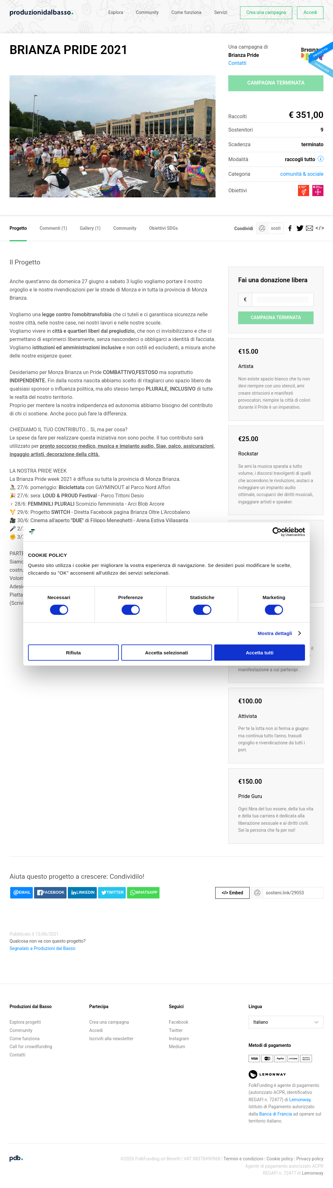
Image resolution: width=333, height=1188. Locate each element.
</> (318, 228)
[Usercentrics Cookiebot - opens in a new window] (277, 532)
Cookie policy (279, 1158)
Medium (177, 1046)
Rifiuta (73, 652)
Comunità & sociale (301, 174)
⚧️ (13, 512)
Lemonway (299, 1099)
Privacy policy (309, 1158)
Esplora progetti (25, 1022)
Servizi (220, 12)
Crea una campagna (266, 12)
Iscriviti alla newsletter (111, 1038)
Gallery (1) (90, 228)
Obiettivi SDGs (163, 228)
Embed (232, 892)
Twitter (176, 1030)
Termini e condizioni (243, 1158)
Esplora (115, 12)
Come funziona (186, 12)
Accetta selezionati (166, 652)
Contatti (237, 63)
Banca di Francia (275, 1113)
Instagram (179, 1038)
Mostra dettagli (275, 633)
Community (147, 12)
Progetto (18, 228)
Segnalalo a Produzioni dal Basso (42, 948)
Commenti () (53, 228)
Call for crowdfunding (31, 1046)
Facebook (178, 1022)
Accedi (310, 12)
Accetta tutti (259, 652)
